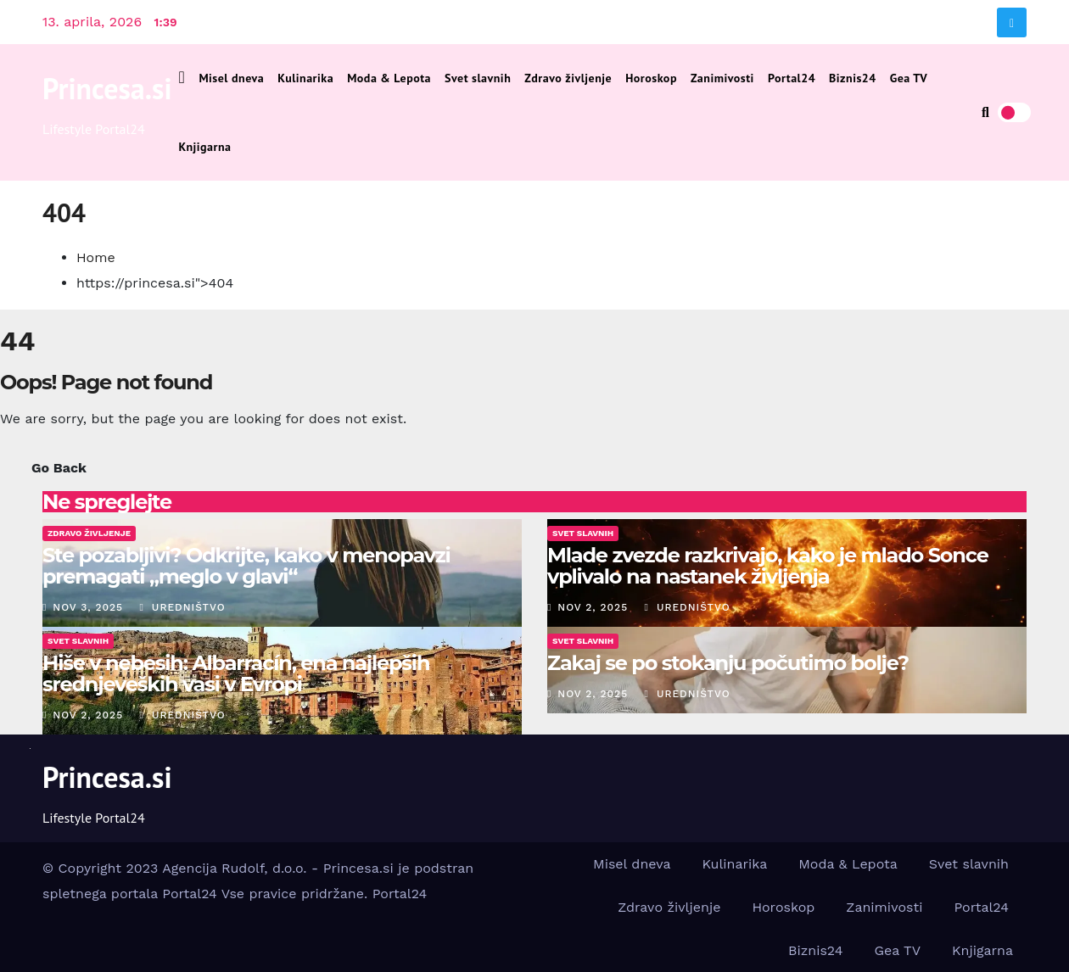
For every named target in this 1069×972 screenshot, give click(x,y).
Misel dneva (231, 78)
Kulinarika (305, 78)
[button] (985, 112)
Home (95, 257)
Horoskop (651, 78)
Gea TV (909, 78)
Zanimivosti (722, 78)
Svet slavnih (478, 78)
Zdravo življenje (568, 78)
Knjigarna (205, 146)
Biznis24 (852, 78)
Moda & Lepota (389, 78)
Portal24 (791, 78)
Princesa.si (107, 88)
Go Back (59, 468)
